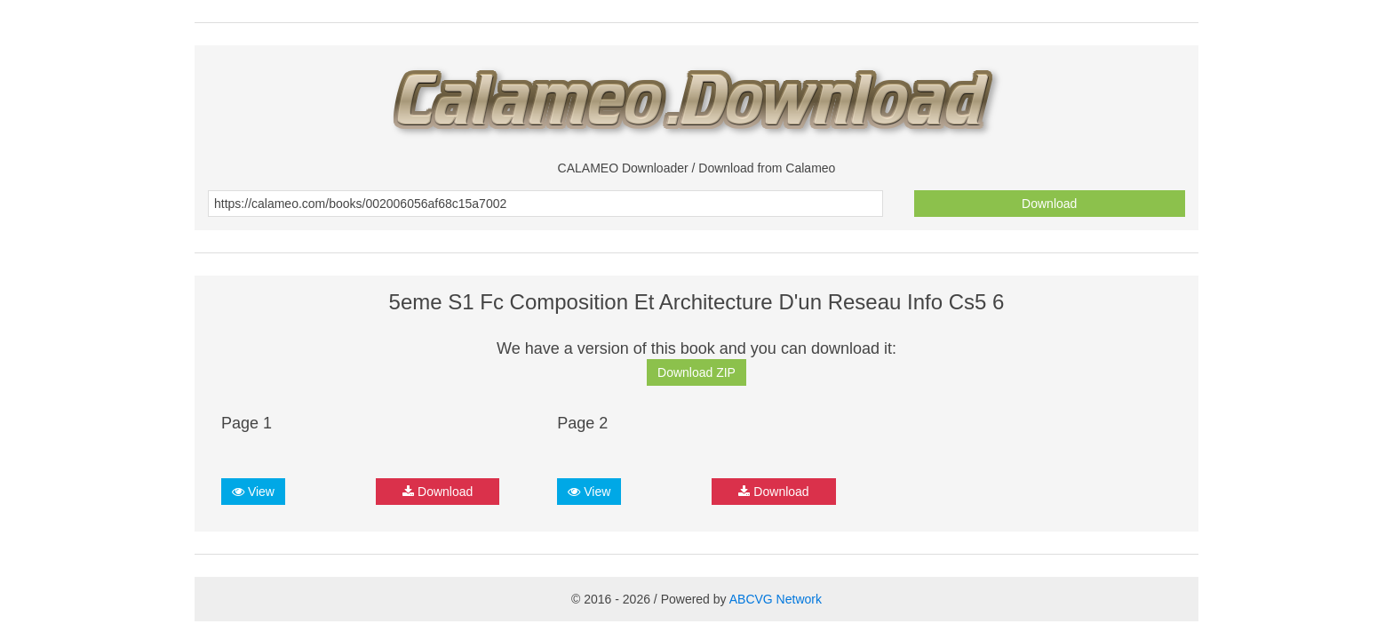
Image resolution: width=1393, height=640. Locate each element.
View (253, 491)
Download (1049, 203)
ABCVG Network (775, 599)
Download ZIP (696, 372)
